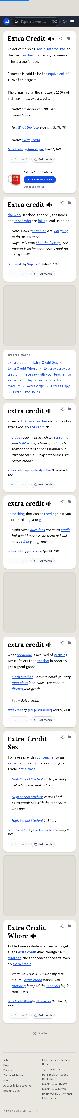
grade (43, 519)
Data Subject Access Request (55, 1077)
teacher (41, 421)
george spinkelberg (39, 710)
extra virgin (36, 386)
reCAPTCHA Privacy (54, 1084)
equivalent (56, 74)
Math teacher (22, 677)
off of (25, 541)
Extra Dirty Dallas (26, 392)
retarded (14, 958)
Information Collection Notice (56, 1062)
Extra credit (15, 264)
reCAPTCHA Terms (54, 1089)
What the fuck (28, 127)
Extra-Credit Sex (45, 362)
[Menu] (72, 21)
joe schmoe (34, 551)
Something (16, 514)
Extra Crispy (60, 386)
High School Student (27, 779)
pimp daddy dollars (39, 470)
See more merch (34, 187)
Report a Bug (11, 1091)
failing (42, 221)
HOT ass (27, 421)
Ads (5, 1060)
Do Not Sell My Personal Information (57, 1096)
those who (22, 221)
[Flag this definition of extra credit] (69, 409)
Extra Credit (15, 149)
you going (60, 231)
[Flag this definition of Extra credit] (69, 203)
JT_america (43, 1001)
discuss (17, 689)
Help (6, 1065)
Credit (35, 140)
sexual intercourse (50, 49)
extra (43, 380)
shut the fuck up (48, 243)
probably (19, 986)
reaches (27, 55)
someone (24, 655)
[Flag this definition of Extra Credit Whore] (69, 926)
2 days (17, 437)
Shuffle (39, 1033)
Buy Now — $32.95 (40, 180)
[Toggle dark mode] (64, 21)
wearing (62, 437)
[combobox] (36, 21)
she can (36, 427)
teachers (53, 986)
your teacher (45, 757)
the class (28, 769)
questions (37, 530)
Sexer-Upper (35, 149)
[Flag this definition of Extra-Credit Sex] (69, 737)
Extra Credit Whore (22, 368)
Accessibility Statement (18, 1086)
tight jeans (27, 443)
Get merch (43, 159)
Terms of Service (14, 1075)
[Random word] (54, 21)
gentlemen (38, 231)
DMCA (7, 1080)
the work (14, 215)
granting (60, 655)
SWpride (32, 264)
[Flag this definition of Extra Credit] (68, 38)
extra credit (17, 362)
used (48, 514)
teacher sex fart (43, 830)
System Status (51, 1069)
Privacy (8, 1070)
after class (20, 683)
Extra (26, 140)
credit (65, 530)
